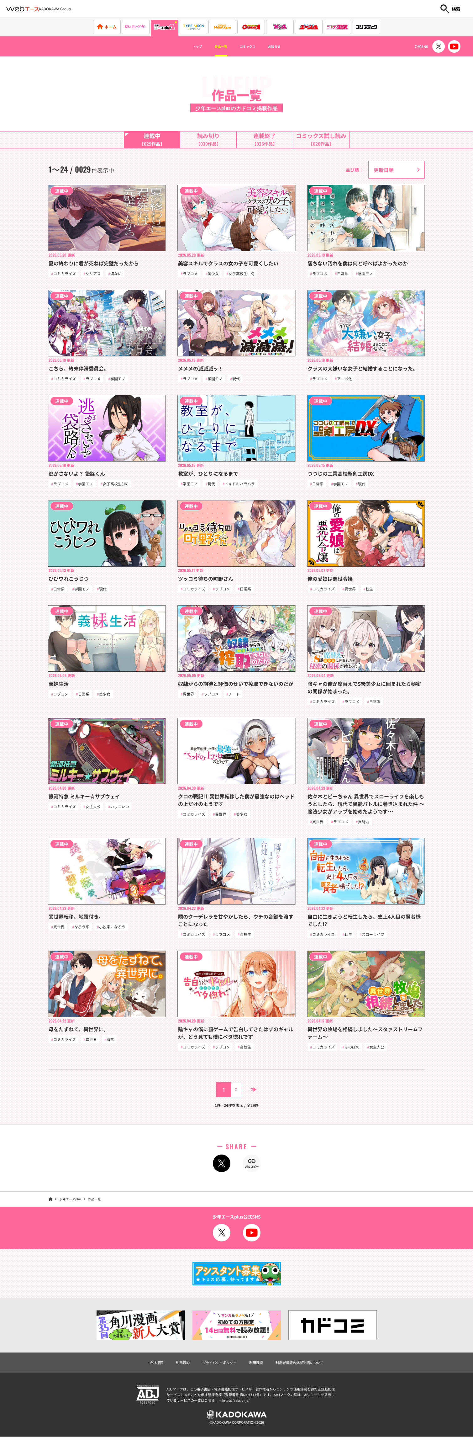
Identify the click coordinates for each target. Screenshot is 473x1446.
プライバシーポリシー (215, 1369)
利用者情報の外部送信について (310, 1369)
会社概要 (141, 1369)
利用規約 (171, 1369)
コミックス (250, 46)
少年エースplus (70, 1205)
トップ (185, 46)
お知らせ (286, 46)
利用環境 (258, 1369)
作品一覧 (215, 46)
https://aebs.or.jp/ (236, 1407)
